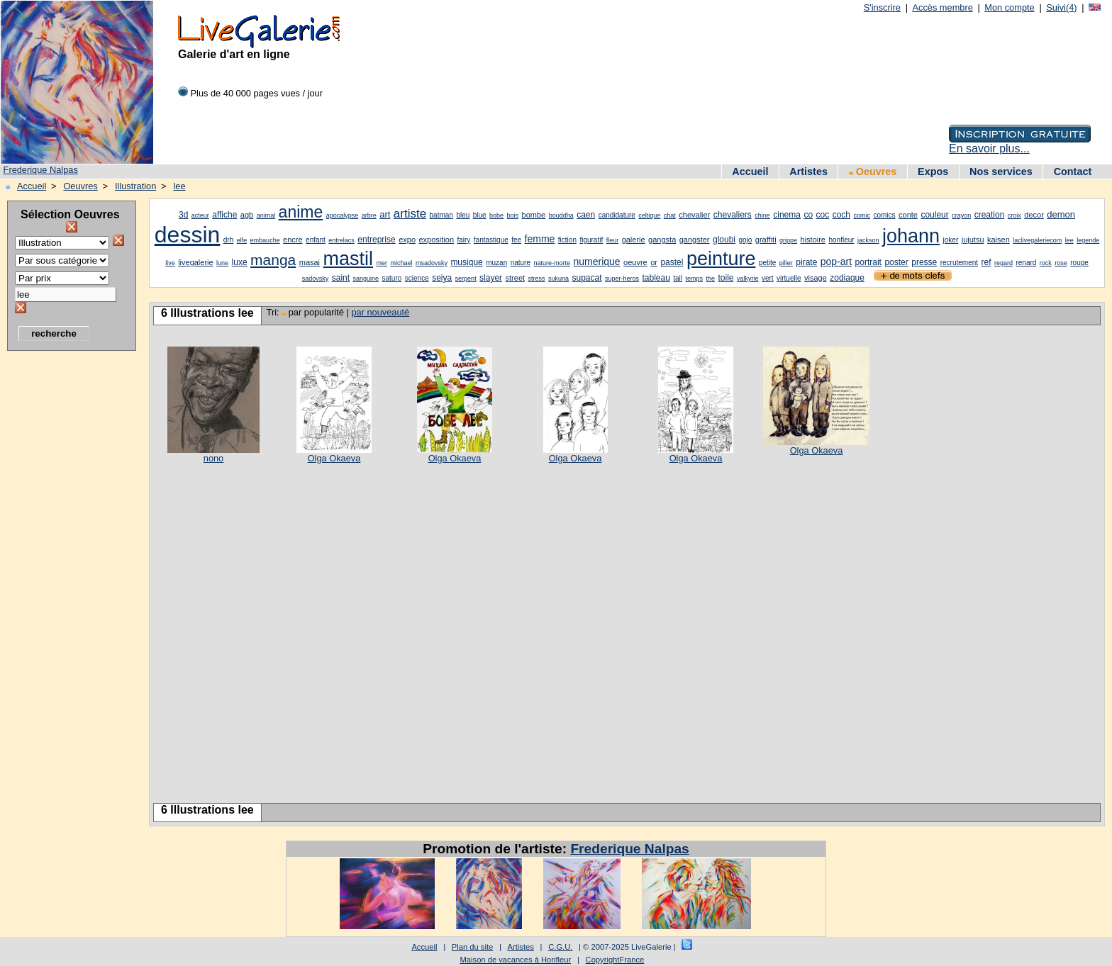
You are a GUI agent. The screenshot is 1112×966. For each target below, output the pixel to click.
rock (1046, 262)
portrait (868, 262)
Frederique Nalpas (41, 169)
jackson (868, 240)
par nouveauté (380, 312)
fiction (567, 240)
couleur (934, 215)
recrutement (959, 262)
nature (520, 262)
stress (536, 278)
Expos (933, 171)
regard (1003, 262)
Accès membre (942, 7)
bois (513, 215)
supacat (586, 278)
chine (762, 215)
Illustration (135, 186)
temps (695, 278)
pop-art (836, 261)
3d (183, 215)
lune (222, 262)
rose (1061, 262)
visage (815, 278)
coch (841, 215)
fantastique (491, 240)
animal (266, 215)
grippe (788, 240)
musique (466, 262)
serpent (466, 278)
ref (986, 262)
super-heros (622, 278)
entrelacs (341, 240)
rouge (1079, 262)
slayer (490, 278)
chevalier (694, 214)
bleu (462, 215)
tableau (655, 278)
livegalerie (195, 262)
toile (725, 278)
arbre (369, 215)
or (653, 262)
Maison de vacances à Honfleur (516, 959)
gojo (745, 240)
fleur (612, 240)
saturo (392, 278)
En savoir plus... (989, 148)
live (170, 262)
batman (441, 215)
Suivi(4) (1061, 7)
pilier (786, 262)
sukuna (558, 278)
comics (884, 215)
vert (768, 278)
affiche (224, 215)
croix (1014, 215)
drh (228, 240)
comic (861, 215)
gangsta (662, 239)
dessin (188, 234)
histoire (813, 239)
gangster (694, 239)
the (711, 278)
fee (516, 240)
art (384, 214)
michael (401, 262)
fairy (463, 240)
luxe (240, 262)
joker (951, 240)
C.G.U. (560, 947)
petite (767, 262)
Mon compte (1009, 7)
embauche (265, 240)
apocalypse (342, 215)
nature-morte (551, 262)
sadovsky (315, 278)
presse (924, 262)
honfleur (841, 240)
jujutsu (973, 239)
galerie (633, 239)
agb (246, 214)
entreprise (376, 240)
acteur (200, 215)
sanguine (366, 278)
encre (293, 239)
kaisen (998, 239)
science (417, 278)
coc (823, 215)
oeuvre (635, 262)
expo (407, 239)
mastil (348, 258)
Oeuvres (873, 171)
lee (179, 186)
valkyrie (748, 278)
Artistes (808, 171)
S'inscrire (882, 7)
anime (301, 212)
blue (479, 215)
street (516, 278)
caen (586, 215)
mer (381, 262)
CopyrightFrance (615, 959)
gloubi (724, 240)
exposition (436, 239)
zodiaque (847, 278)
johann (911, 236)
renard (1026, 262)
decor (1034, 214)
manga (273, 260)
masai (309, 262)
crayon (961, 215)
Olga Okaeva (334, 458)
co (808, 215)
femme (540, 239)
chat (670, 215)
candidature (617, 215)
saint (341, 278)
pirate (806, 262)
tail (677, 278)
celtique (649, 215)
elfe (242, 240)
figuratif (591, 240)
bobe (496, 215)
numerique (596, 261)
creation (989, 215)
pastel (671, 262)
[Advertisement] (64, 570)
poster (896, 262)
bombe (534, 214)
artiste (410, 213)
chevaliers (732, 215)
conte (908, 214)
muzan (496, 262)
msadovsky (431, 262)
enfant (316, 240)
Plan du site (472, 947)
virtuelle (789, 278)
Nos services (1001, 171)
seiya (442, 278)
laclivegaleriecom (1037, 240)
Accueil (750, 171)
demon (1061, 214)
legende (1088, 240)
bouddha (561, 215)
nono (213, 458)
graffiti (766, 239)
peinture (721, 258)
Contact (1073, 171)
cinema (787, 215)
